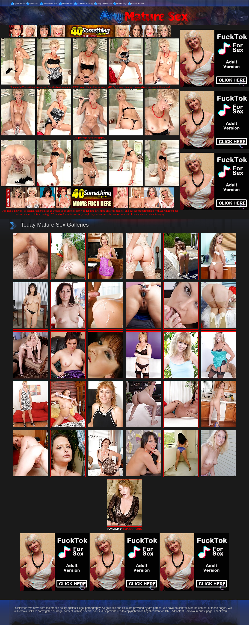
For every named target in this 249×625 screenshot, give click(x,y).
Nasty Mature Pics (49, 3)
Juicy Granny (121, 3)
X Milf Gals (33, 3)
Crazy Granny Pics (104, 3)
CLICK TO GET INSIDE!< (89, 138)
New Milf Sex (67, 3)
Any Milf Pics (19, 3)
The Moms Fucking (84, 3)
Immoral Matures (137, 3)
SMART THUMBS (132, 529)
